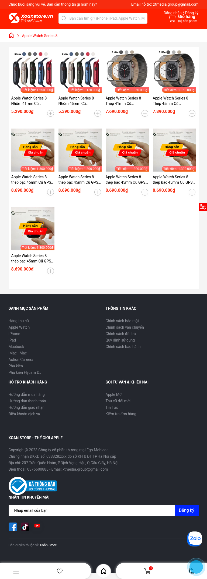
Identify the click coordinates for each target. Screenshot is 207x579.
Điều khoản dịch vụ (24, 414)
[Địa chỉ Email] (104, 510)
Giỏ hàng (148, 571)
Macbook (16, 346)
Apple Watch (19, 327)
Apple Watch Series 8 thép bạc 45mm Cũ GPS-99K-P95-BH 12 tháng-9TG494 (78, 180)
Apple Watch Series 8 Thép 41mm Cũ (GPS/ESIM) (123, 101)
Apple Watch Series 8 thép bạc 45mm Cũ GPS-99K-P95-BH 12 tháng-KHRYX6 (31, 180)
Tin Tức (112, 407)
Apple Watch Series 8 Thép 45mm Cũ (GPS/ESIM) (170, 101)
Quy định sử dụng (120, 340)
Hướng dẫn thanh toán (27, 401)
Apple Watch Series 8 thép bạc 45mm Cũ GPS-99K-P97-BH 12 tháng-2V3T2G (31, 259)
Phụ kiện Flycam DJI (26, 372)
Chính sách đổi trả (121, 334)
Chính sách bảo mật (122, 321)
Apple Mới (114, 394)
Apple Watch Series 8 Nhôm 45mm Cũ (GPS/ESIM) (76, 101)
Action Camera (21, 359)
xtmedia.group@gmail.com (175, 4)
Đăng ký (186, 510)
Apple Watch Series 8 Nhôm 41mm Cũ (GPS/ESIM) (29, 101)
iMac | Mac (18, 353)
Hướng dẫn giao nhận (27, 407)
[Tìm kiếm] (63, 18)
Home (104, 571)
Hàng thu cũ (19, 321)
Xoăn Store (48, 545)
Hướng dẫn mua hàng (27, 394)
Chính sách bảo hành (123, 346)
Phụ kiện (16, 366)
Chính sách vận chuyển (125, 327)
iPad (12, 340)
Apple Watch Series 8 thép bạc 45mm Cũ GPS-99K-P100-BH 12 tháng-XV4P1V (126, 180)
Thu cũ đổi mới (118, 401)
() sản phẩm (187, 21)
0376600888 (38, 469)
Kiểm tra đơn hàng (121, 414)
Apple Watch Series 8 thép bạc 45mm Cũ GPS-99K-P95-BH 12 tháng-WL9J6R (173, 180)
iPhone (14, 334)
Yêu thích (60, 571)
